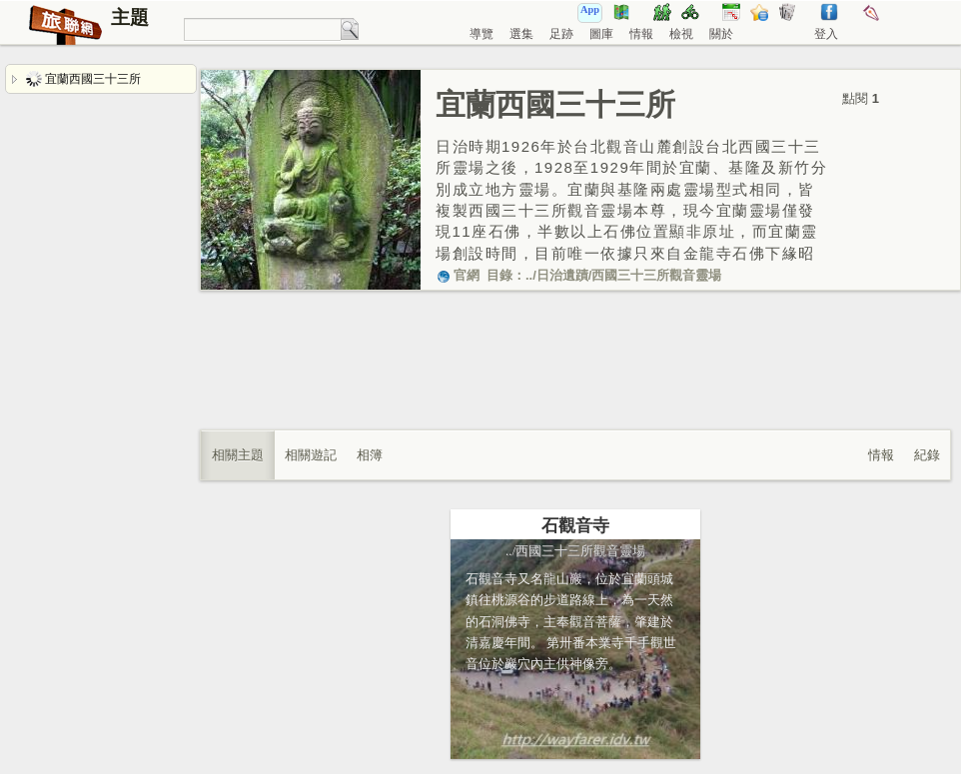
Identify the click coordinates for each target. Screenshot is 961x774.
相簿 (370, 454)
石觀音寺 (575, 525)
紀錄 (927, 454)
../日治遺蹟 (556, 275)
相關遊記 (311, 454)
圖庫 (601, 34)
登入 (826, 34)
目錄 (499, 275)
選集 (521, 34)
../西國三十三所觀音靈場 (575, 550)
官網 (458, 275)
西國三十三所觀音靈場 (656, 275)
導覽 (481, 34)
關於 (721, 34)
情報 (641, 34)
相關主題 (238, 454)
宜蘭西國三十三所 (83, 79)
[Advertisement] (575, 380)
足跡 (561, 34)
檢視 (681, 34)
